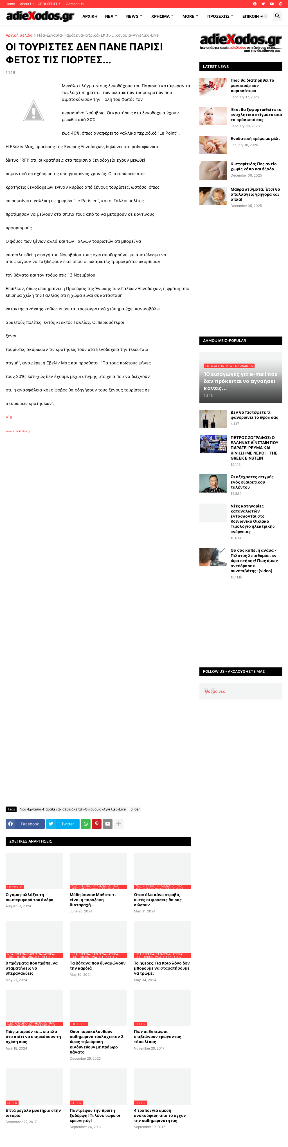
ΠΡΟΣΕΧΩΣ (218, 16)
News (132, 16)
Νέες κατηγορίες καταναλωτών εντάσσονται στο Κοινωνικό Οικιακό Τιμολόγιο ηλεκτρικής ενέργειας (253, 519)
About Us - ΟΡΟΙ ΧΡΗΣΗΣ (40, 4)
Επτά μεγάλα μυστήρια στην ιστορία (33, 1113)
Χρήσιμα (160, 16)
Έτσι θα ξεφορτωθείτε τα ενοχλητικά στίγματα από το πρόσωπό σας (256, 114)
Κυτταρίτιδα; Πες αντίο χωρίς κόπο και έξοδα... (254, 166)
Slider (135, 809)
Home (10, 4)
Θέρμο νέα (215, 691)
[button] (264, 16)
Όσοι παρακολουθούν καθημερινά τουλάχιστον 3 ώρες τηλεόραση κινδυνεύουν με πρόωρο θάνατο (96, 1041)
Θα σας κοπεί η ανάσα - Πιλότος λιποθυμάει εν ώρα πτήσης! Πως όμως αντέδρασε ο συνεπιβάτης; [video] (254, 560)
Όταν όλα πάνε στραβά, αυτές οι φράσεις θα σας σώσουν (158, 899)
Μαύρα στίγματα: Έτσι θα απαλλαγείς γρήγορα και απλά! (255, 194)
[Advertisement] (96, 498)
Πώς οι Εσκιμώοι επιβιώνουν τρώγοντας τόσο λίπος (157, 1036)
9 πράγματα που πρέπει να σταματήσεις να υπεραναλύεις (32, 968)
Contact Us (75, 4)
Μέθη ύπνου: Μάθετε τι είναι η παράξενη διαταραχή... (93, 899)
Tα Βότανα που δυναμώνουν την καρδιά (98, 965)
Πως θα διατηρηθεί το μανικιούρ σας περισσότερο (252, 85)
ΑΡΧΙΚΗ (89, 16)
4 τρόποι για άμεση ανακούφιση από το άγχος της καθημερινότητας (160, 1115)
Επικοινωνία (255, 16)
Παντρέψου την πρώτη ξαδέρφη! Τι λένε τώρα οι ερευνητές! (95, 1115)
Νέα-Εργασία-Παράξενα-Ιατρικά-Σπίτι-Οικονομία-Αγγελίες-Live (98, 35)
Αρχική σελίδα (19, 35)
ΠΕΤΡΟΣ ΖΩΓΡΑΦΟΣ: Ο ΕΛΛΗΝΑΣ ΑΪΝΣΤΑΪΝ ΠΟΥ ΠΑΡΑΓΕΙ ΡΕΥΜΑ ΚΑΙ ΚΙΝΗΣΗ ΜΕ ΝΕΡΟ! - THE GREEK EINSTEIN (254, 447)
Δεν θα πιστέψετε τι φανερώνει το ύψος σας (254, 415)
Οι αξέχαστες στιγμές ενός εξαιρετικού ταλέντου (252, 481)
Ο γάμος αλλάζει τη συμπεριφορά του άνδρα (29, 897)
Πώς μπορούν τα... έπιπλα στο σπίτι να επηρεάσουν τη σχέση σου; (33, 1036)
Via (9, 417)
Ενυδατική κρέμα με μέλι (255, 138)
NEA (109, 16)
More (188, 16)
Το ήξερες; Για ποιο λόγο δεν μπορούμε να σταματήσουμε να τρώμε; (162, 968)
